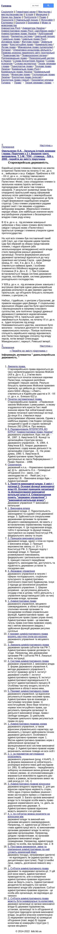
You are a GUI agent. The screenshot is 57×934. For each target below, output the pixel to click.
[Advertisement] (28, 112)
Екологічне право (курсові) (27, 77)
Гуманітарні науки (26, 11)
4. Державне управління (21, 571)
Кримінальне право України (16, 71)
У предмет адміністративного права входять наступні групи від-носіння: (28, 635)
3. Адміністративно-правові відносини (29, 784)
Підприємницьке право (14, 58)
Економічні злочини (42, 80)
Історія (29, 14)
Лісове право (8, 47)
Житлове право (30, 41)
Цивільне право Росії (34, 39)
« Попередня (8, 145)
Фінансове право (20, 74)
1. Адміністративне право (22, 601)
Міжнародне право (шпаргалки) (35, 47)
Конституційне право (21, 44)
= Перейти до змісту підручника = (28, 351)
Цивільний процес (45, 36)
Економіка (33, 22)
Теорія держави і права (38, 82)
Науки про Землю (11, 17)
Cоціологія (7, 11)
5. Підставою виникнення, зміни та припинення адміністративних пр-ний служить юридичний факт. (29, 849)
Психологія (7, 20)
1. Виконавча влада (19, 508)
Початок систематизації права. (25, 399)
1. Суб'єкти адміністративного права (28, 868)
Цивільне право (11, 39)
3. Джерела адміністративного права (28, 644)
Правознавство (11, 55)
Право (42, 17)
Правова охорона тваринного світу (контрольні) (28, 52)
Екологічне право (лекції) (15, 80)
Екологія (20, 22)
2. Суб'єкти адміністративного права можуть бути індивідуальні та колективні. (31, 899)
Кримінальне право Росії (26, 69)
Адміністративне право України (18, 33)
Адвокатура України (33, 28)
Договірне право (10, 41)
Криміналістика (44, 44)
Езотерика (7, 22)
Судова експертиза (25, 63)
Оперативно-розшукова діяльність (32, 50)
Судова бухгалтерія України (28, 61)
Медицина (41, 14)
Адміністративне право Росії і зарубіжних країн (27, 31)
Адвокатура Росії (10, 28)
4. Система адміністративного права (28, 661)
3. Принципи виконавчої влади (25, 538)
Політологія (30, 17)
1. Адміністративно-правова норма (27, 724)
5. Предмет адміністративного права (28, 691)
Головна (5, 82)
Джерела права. (17, 366)
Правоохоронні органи (34, 55)
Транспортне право (22, 66)
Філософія (47, 20)
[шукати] (35, 5)
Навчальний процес (27, 20)
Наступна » (46, 145)
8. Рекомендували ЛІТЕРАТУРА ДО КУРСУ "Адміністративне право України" (30, 430)
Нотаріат (6, 50)
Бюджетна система (22, 36)
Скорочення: (15, 464)
